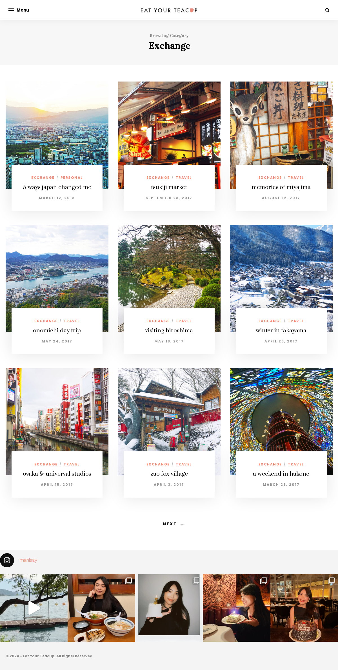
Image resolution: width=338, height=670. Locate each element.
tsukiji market (169, 187)
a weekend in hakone (281, 474)
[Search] (327, 10)
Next (170, 524)
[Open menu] (11, 9)
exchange (43, 177)
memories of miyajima (281, 187)
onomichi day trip (57, 330)
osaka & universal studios (57, 474)
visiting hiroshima (169, 330)
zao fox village (169, 474)
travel (184, 177)
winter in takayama (281, 330)
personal (72, 177)
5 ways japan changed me (57, 187)
